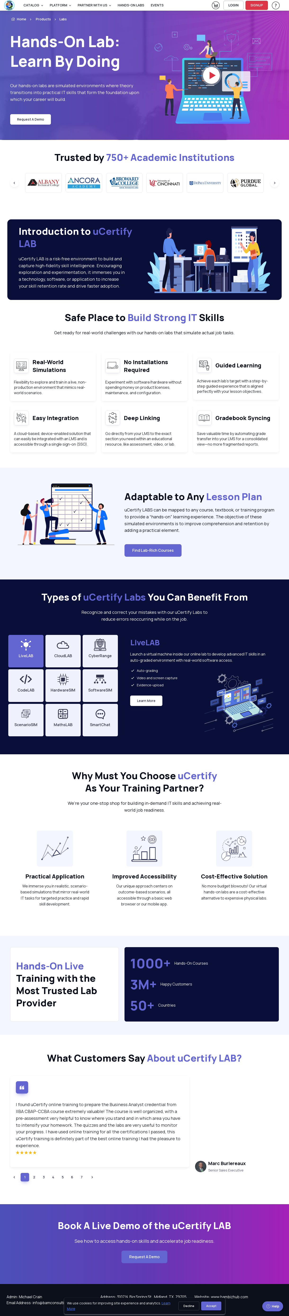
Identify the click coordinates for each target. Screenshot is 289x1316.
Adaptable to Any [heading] (193, 496)
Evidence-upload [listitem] (147, 685)
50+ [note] (142, 1005)
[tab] (63, 651)
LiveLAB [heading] (145, 643)
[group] (43, 183)
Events (157, 5)
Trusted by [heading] (144, 157)
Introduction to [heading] (75, 237)
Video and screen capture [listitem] (154, 677)
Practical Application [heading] (54, 876)
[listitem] (59, 19)
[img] (100, 1152)
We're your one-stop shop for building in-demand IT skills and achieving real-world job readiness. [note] (145, 806)
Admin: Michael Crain (24, 1296)
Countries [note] (167, 1005)
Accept (211, 1306)
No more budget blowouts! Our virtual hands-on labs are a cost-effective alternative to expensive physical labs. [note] (234, 892)
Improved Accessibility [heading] (144, 876)
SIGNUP (256, 5)
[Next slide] (274, 183)
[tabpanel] (201, 687)
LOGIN (233, 5)
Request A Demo (144, 1256)
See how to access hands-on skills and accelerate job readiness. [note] (144, 1241)
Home (18, 19)
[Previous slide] (14, 183)
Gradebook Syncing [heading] (242, 418)
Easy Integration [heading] (55, 418)
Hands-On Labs (131, 5)
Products (43, 19)
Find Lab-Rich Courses (153, 550)
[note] (55, 849)
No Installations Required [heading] (146, 366)
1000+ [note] (150, 963)
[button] (14, 1177)
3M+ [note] (143, 984)
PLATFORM (58, 5)
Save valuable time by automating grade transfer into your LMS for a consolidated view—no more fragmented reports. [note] (232, 439)
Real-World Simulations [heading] (49, 366)
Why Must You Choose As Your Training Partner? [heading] (144, 781)
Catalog (31, 5)
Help (272, 1306)
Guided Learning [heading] (238, 365)
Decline (188, 1306)
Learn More (148, 701)
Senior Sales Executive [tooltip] (226, 1170)
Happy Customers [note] (176, 984)
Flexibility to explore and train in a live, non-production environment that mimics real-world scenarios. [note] (50, 387)
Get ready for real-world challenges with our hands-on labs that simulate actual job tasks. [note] (144, 332)
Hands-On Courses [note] (191, 963)
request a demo (30, 119)
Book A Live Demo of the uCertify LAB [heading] (144, 1225)
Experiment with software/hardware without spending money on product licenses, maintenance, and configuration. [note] (143, 387)
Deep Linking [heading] (142, 418)
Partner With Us (92, 5)
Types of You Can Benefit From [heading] (144, 597)
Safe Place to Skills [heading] (144, 317)
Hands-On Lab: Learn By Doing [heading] (65, 51)
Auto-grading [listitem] (144, 670)
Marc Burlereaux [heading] (227, 1163)
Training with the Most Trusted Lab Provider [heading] (56, 984)
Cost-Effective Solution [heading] (234, 876)
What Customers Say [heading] (144, 1058)
